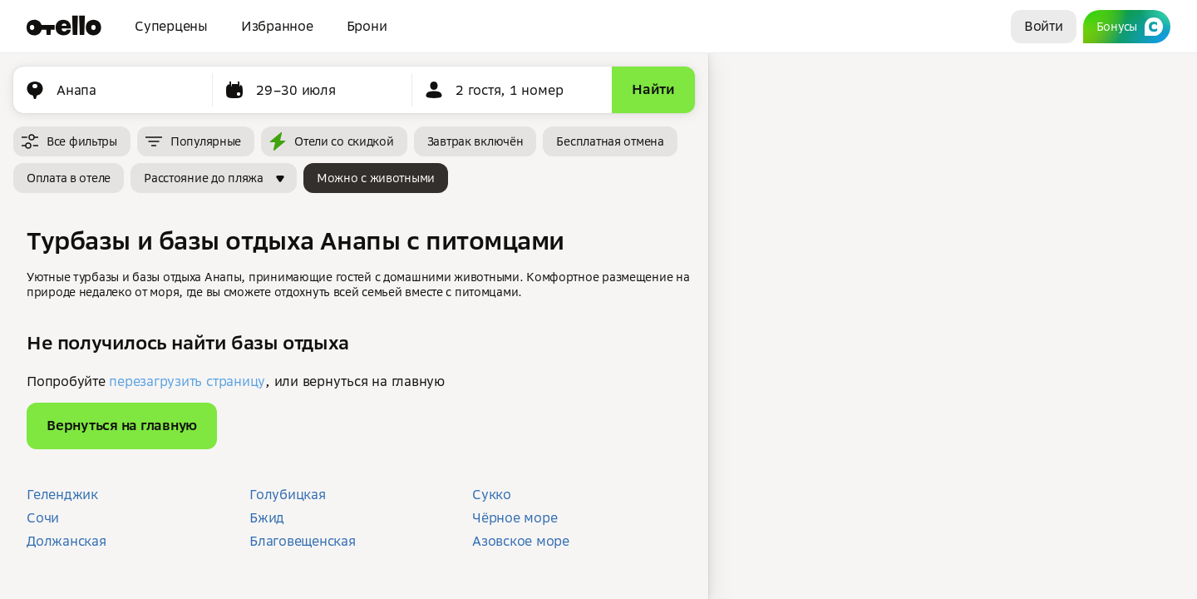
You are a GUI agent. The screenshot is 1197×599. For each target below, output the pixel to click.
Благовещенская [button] (302, 540)
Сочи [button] (43, 517)
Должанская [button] (66, 540)
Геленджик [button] (62, 494)
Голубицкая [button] (287, 494)
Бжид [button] (266, 517)
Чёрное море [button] (514, 517)
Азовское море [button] (520, 540)
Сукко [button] (491, 494)
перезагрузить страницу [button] (187, 381)
